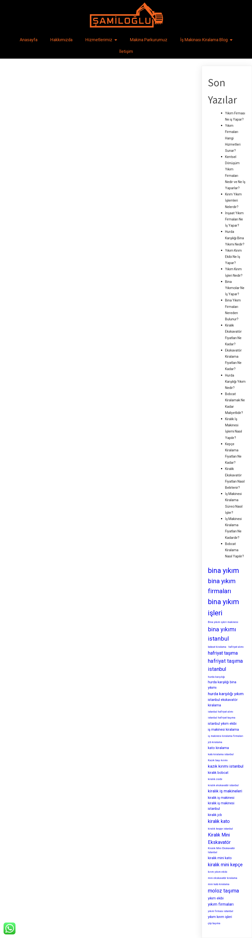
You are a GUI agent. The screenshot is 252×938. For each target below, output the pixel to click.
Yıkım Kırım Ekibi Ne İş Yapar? (233, 257)
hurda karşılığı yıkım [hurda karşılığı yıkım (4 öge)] (226, 693)
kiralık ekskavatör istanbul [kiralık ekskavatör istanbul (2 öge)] (223, 785)
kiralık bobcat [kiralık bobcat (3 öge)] (218, 773)
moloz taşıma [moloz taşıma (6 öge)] (223, 891)
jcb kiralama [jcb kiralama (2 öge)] (215, 742)
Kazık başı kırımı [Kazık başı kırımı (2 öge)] (218, 760)
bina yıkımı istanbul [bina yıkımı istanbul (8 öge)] (222, 634)
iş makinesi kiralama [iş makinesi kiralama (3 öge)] (223, 729)
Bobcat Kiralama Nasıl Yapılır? (234, 550)
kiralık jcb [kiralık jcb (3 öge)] (215, 815)
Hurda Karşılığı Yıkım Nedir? (235, 381)
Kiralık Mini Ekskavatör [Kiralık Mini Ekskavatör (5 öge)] (219, 838)
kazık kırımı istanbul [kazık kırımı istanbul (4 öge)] (225, 766)
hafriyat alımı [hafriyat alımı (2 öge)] (236, 646)
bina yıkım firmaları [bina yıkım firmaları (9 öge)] (222, 586)
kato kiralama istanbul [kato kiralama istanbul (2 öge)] (221, 754)
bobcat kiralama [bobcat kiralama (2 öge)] (217, 646)
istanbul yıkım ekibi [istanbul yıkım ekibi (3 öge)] (222, 723)
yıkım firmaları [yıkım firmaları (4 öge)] (221, 904)
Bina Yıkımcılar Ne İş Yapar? (234, 288)
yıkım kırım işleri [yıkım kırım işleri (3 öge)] (220, 917)
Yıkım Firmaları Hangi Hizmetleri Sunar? (233, 138)
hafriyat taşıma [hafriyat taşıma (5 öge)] (223, 653)
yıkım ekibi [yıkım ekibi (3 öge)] (216, 898)
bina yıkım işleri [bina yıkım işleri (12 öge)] (223, 607)
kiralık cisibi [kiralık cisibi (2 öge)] (215, 779)
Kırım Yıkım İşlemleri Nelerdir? (233, 200)
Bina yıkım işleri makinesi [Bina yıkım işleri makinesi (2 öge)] (223, 622)
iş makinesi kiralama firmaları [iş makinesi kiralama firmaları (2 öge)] (225, 736)
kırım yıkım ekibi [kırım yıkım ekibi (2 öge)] (217, 871)
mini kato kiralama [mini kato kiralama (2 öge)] (218, 884)
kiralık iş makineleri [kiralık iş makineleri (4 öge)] (225, 791)
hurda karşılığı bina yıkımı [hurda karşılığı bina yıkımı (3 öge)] (222, 684)
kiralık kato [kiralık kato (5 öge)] (219, 821)
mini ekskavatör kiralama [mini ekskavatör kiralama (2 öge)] (222, 878)
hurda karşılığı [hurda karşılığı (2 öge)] (216, 676)
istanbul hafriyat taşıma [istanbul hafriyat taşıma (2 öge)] (221, 717)
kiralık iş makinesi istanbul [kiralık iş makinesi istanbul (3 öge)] (221, 806)
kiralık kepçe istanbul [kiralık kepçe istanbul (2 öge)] (220, 828)
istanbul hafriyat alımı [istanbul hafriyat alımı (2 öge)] (220, 711)
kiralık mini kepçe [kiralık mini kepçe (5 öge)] (225, 864)
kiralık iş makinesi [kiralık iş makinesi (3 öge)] (221, 798)
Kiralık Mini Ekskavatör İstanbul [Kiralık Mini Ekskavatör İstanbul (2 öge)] (221, 850)
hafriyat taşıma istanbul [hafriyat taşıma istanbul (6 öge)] (225, 665)
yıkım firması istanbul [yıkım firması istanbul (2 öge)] (220, 911)
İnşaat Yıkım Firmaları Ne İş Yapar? (234, 219)
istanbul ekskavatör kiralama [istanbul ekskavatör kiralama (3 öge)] (223, 702)
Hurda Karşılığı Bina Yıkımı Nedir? (234, 238)
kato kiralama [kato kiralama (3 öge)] (218, 748)
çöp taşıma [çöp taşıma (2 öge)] (214, 923)
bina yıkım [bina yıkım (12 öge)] (223, 570)
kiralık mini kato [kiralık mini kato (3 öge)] (220, 858)
